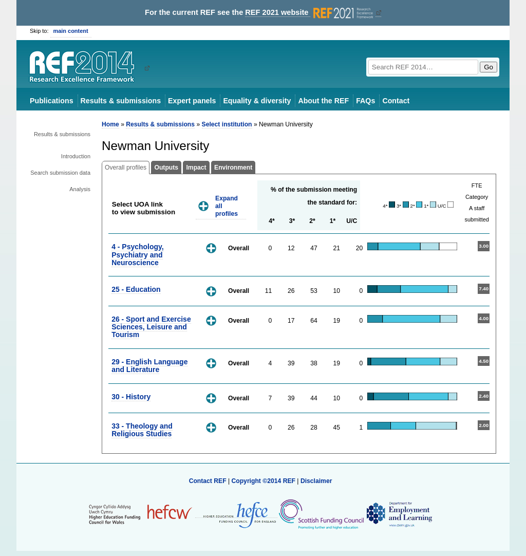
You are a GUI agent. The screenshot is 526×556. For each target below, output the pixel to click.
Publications (51, 101)
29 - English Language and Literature (149, 366)
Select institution (227, 124)
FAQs (365, 101)
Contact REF (208, 481)
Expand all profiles (226, 206)
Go (488, 67)
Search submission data (60, 173)
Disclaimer (316, 481)
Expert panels (192, 101)
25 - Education (135, 289)
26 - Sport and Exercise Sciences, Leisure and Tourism (151, 327)
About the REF (323, 101)
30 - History (131, 397)
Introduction (75, 156)
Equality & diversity (257, 101)
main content (70, 31)
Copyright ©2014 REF (264, 481)
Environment (233, 167)
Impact (196, 167)
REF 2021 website (310, 12)
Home (110, 124)
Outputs (166, 167)
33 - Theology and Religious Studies (142, 430)
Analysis (79, 189)
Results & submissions (121, 101)
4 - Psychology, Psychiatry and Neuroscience (137, 255)
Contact (395, 101)
